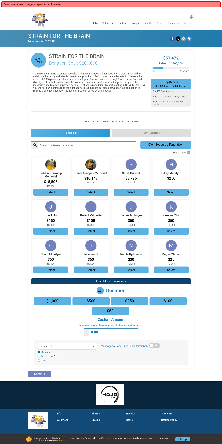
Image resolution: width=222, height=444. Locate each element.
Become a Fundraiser (166, 145)
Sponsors (173, 23)
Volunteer (107, 23)
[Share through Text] (189, 39)
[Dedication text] (67, 347)
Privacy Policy (61, 440)
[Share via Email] (183, 39)
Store (160, 23)
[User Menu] (191, 16)
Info (95, 23)
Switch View (181, 153)
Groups (135, 23)
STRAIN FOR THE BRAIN (59, 36)
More (186, 23)
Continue (40, 374)
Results (148, 23)
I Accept (183, 439)
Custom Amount (111, 321)
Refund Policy (169, 420)
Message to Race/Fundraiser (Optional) (124, 347)
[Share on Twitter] (178, 39)
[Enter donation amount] (113, 333)
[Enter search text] (87, 146)
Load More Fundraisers (111, 282)
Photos (122, 23)
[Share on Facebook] (173, 39)
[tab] (70, 133)
